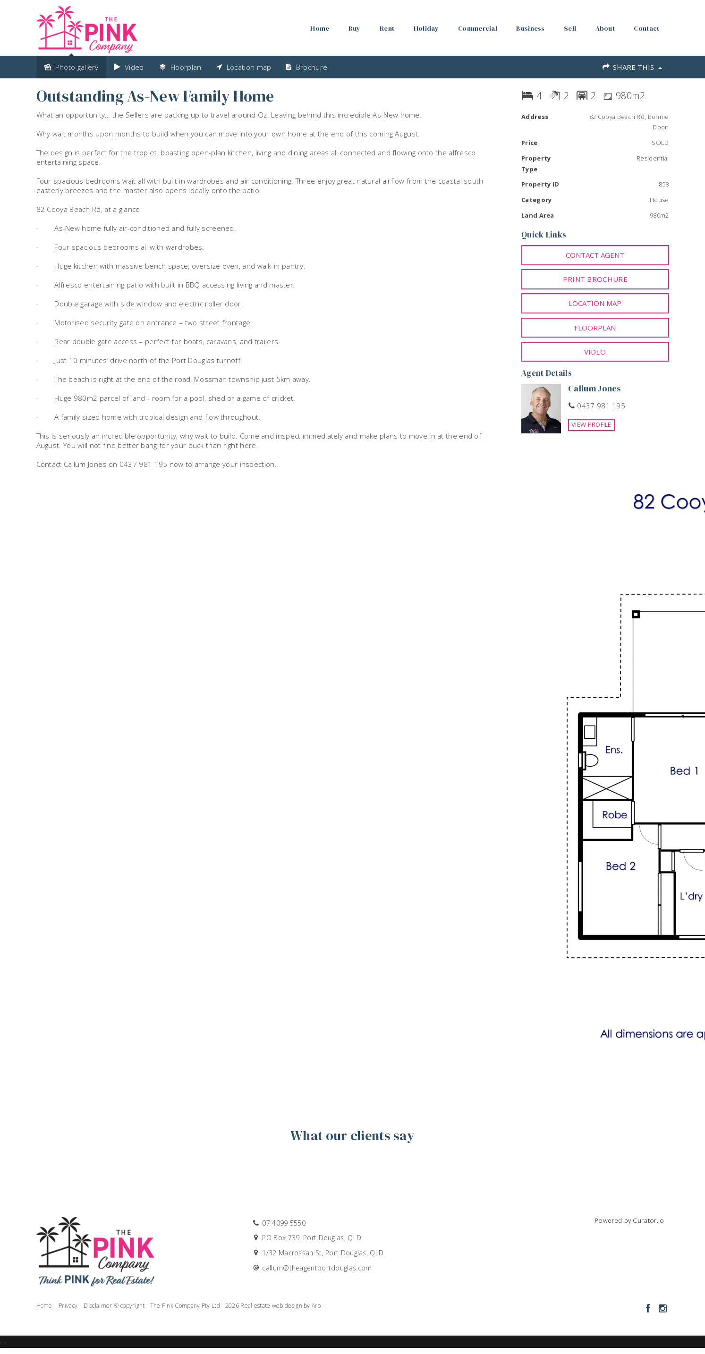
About (605, 28)
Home (319, 28)
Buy (354, 28)
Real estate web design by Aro (280, 1306)
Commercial (477, 28)
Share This (632, 67)
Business (530, 28)
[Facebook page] (649, 1309)
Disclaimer (98, 1306)
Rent (387, 28)
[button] (595, 279)
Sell (570, 28)
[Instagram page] (663, 1309)
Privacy (68, 1306)
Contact (646, 28)
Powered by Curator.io (629, 1220)
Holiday (426, 28)
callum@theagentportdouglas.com (317, 1267)
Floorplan (595, 327)
